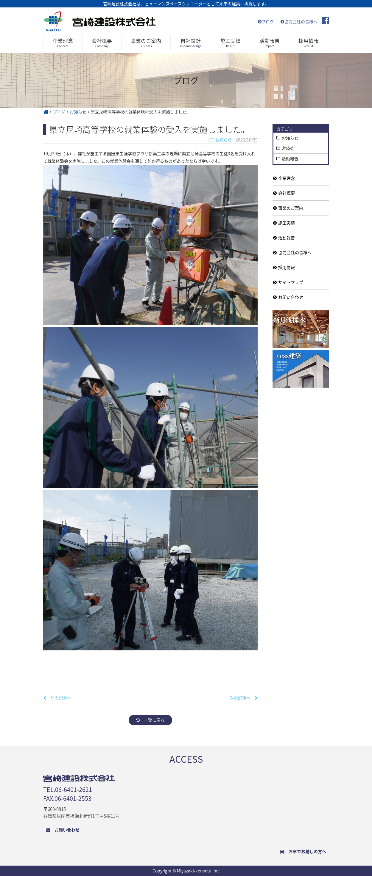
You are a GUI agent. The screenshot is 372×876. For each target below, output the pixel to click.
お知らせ (220, 140)
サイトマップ (288, 282)
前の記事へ (57, 698)
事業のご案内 (288, 208)
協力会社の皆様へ (299, 21)
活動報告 (290, 159)
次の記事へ (244, 698)
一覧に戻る (150, 720)
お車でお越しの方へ (303, 851)
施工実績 (284, 223)
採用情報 (284, 267)
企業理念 (284, 178)
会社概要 (284, 193)
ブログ (266, 21)
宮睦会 (288, 148)
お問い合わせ (288, 297)
